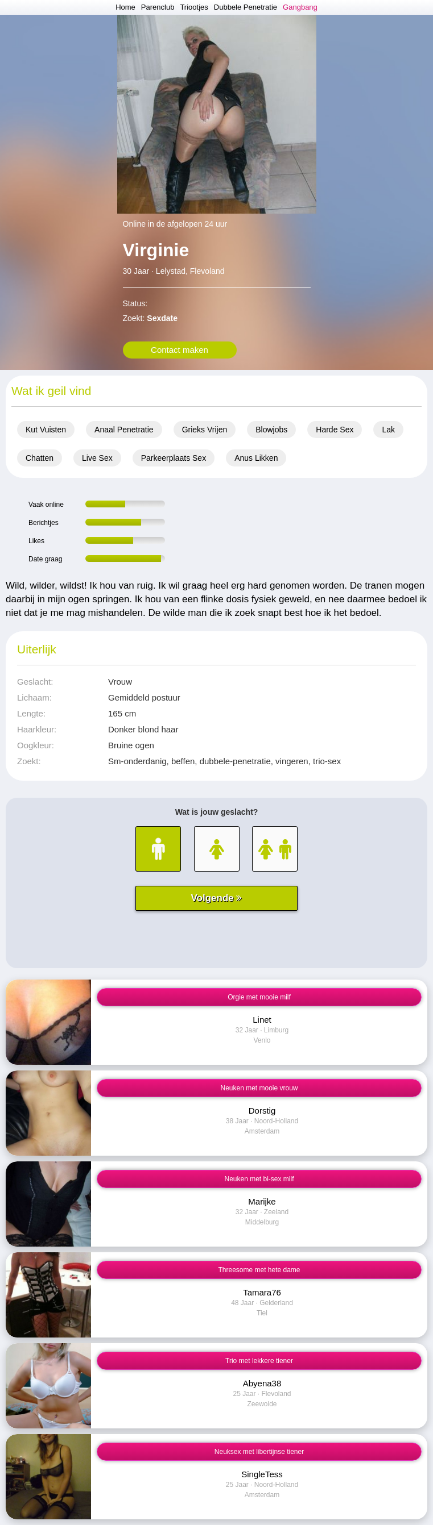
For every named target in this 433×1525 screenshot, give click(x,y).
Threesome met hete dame (259, 1270)
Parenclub (158, 7)
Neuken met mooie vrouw (259, 1088)
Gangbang (300, 7)
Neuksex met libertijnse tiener (259, 1452)
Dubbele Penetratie (245, 7)
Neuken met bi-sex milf (259, 1179)
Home (125, 7)
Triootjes (194, 7)
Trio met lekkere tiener (259, 1361)
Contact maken (179, 350)
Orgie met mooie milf (259, 997)
